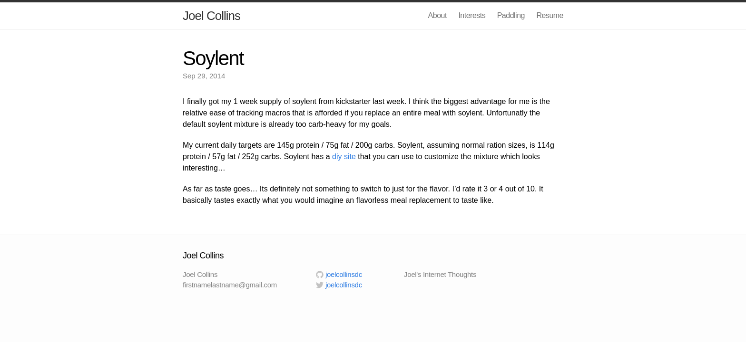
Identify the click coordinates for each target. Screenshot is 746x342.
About (437, 15)
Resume (549, 15)
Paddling (511, 15)
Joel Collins (211, 16)
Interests (471, 15)
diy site (344, 156)
